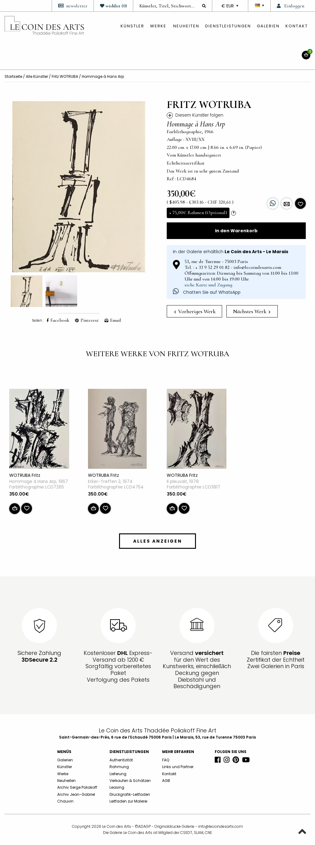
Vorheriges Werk (195, 311)
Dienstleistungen (228, 26)
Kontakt (296, 26)
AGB (166, 780)
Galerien (268, 26)
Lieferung (118, 773)
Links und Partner (177, 766)
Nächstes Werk (251, 311)
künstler (132, 26)
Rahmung (119, 766)
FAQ (165, 760)
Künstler (64, 766)
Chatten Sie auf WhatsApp (207, 292)
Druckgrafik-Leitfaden (130, 794)
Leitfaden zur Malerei (128, 801)
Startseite (13, 76)
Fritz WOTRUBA (65, 76)
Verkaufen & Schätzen (130, 780)
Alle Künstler (37, 76)
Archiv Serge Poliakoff (77, 787)
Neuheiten (186, 26)
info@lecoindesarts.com (220, 826)
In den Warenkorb (236, 231)
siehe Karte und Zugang (208, 285)
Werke (158, 26)
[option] (78, 186)
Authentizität (121, 760)
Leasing (117, 787)
